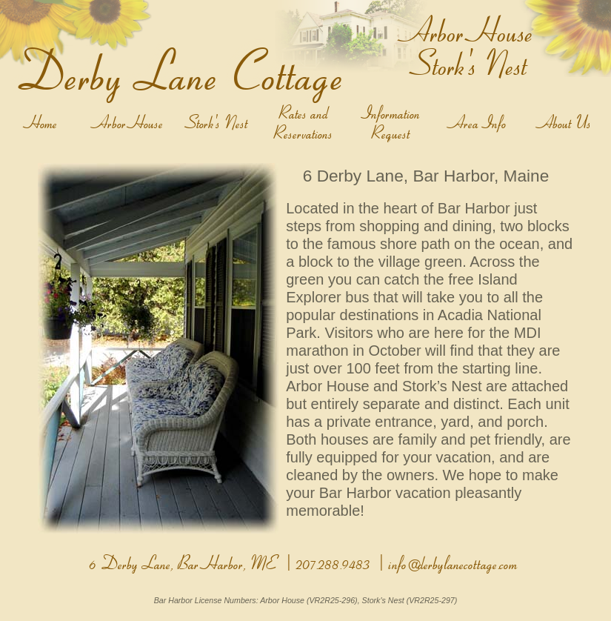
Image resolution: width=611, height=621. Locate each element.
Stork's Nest (218, 123)
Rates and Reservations (305, 123)
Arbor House (130, 123)
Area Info (480, 123)
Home (43, 123)
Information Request (393, 123)
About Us (567, 123)
